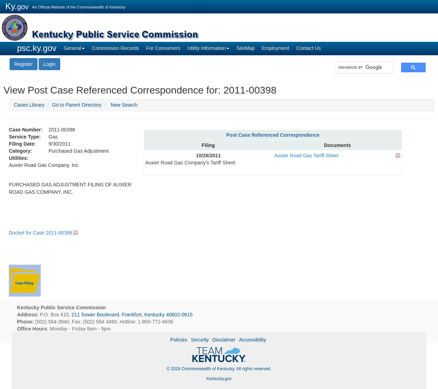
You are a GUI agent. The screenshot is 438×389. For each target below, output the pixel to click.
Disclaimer (223, 340)
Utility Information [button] (208, 48)
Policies (178, 340)
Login (49, 64)
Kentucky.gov (218, 378)
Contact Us (308, 48)
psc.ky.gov (37, 48)
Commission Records (115, 48)
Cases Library (29, 105)
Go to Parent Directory (76, 105)
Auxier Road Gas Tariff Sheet (306, 155)
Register (23, 64)
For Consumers (163, 48)
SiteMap (245, 48)
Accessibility (252, 340)
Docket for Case (40, 233)
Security (200, 340)
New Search (124, 105)
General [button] (74, 48)
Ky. (17, 6)
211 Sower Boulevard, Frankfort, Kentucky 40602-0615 (132, 314)
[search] (360, 67)
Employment (275, 48)
